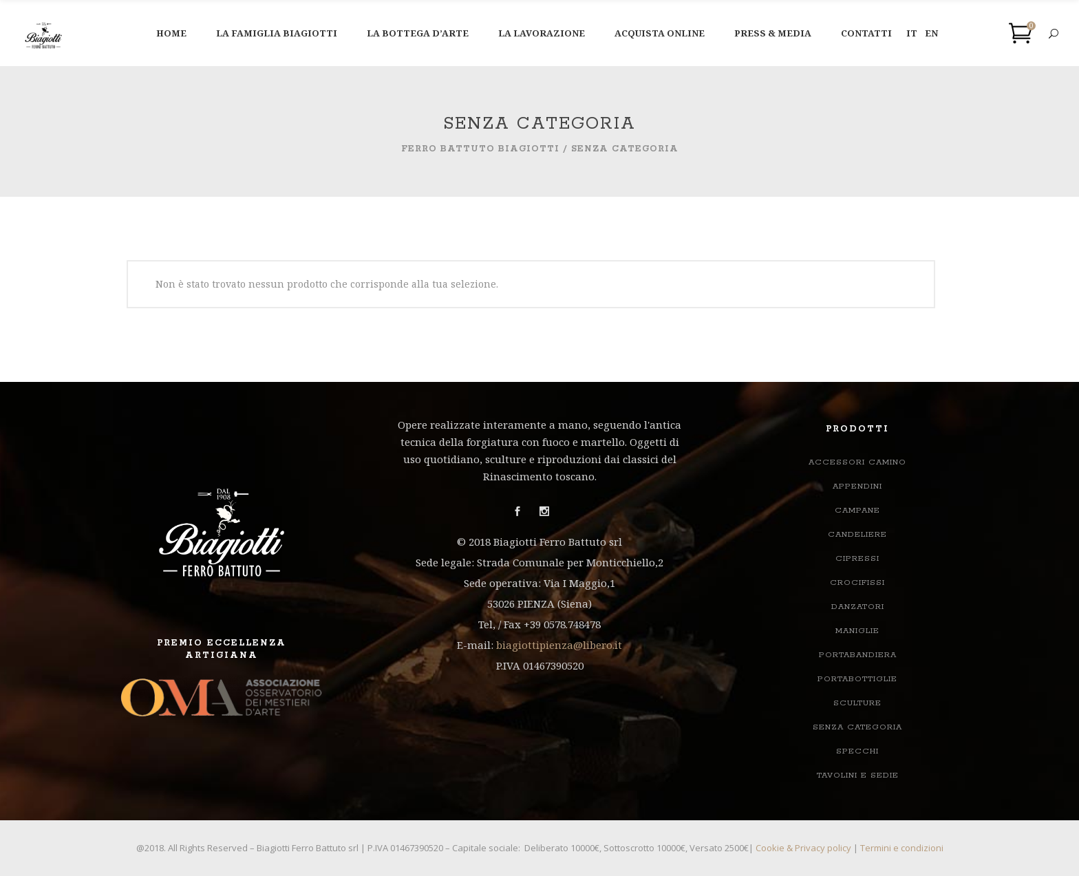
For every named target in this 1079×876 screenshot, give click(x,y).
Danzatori (857, 606)
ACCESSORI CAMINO (857, 462)
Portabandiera (858, 655)
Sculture (857, 703)
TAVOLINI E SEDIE (858, 775)
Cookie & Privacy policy (803, 848)
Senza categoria (857, 727)
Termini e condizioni (901, 848)
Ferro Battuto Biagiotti (480, 149)
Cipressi (857, 558)
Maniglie (857, 631)
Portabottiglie (857, 679)
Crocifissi (857, 582)
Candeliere (857, 534)
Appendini (857, 486)
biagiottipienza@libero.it (559, 645)
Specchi (857, 751)
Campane (857, 510)
